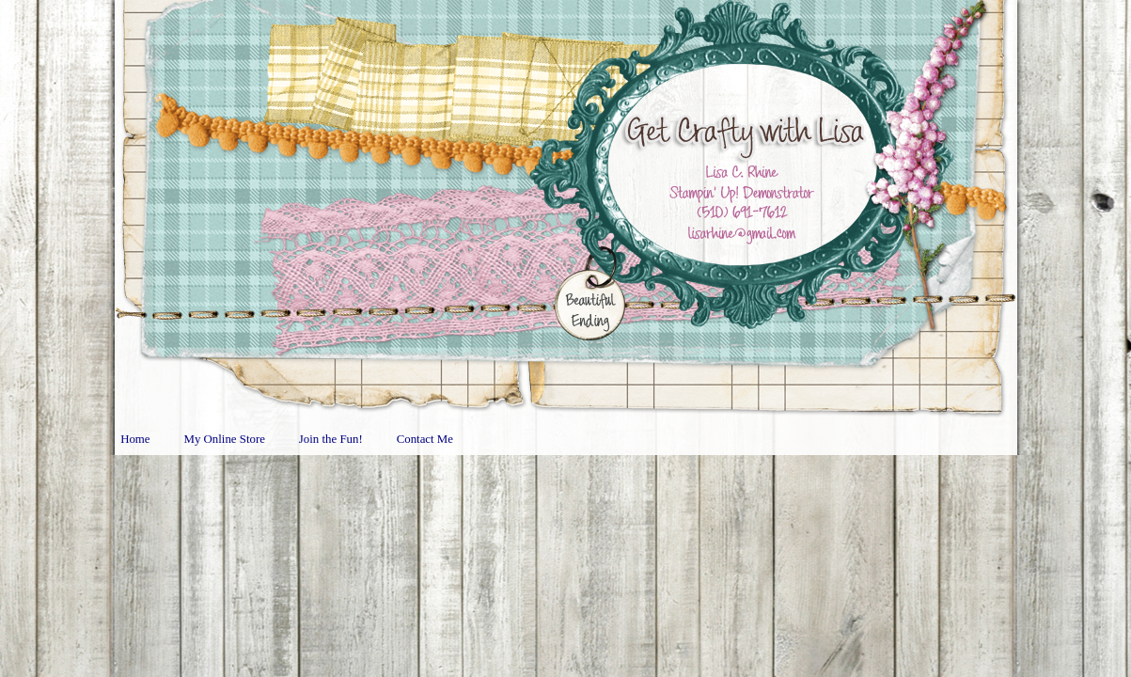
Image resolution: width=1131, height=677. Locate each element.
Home (134, 439)
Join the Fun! (331, 439)
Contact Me (425, 439)
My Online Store (224, 439)
